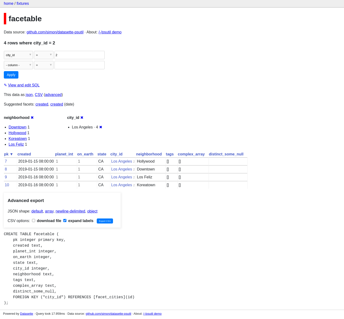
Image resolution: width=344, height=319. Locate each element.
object (92, 211)
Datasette (26, 313)
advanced (53, 95)
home (8, 3)
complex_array (191, 154)
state (101, 154)
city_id (116, 154)
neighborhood (149, 154)
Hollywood (17, 133)
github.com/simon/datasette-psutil (55, 32)
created (42, 104)
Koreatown (18, 139)
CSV (39, 95)
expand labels (78, 221)
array (49, 211)
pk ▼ (8, 154)
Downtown (18, 127)
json (29, 95)
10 (7, 185)
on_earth (85, 154)
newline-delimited (70, 211)
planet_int (64, 154)
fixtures (22, 3)
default (37, 211)
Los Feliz (16, 144)
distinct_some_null (226, 154)
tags (170, 154)
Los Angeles (121, 161)
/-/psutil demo (110, 32)
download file (46, 221)
